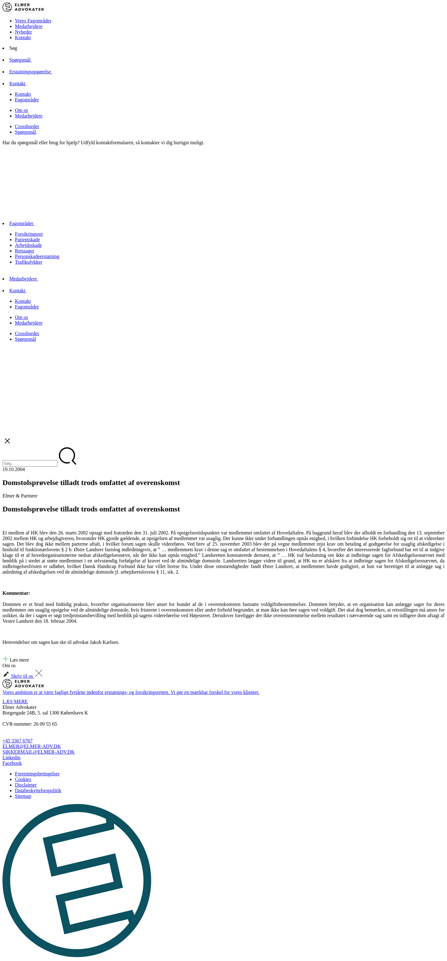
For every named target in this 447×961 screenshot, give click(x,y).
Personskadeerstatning (37, 256)
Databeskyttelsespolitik (38, 790)
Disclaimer (26, 785)
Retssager (24, 250)
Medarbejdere (29, 26)
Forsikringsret (29, 234)
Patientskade (27, 239)
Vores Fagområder (33, 20)
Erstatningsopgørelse (36, 71)
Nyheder (23, 32)
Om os (21, 110)
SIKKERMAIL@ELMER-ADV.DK (38, 752)
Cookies (23, 779)
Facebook (12, 763)
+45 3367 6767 (17, 740)
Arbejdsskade (28, 245)
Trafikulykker (28, 262)
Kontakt (23, 37)
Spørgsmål (25, 59)
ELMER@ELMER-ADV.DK (31, 746)
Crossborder (27, 126)
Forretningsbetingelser (37, 773)
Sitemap (23, 796)
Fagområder (27, 99)
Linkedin (11, 757)
